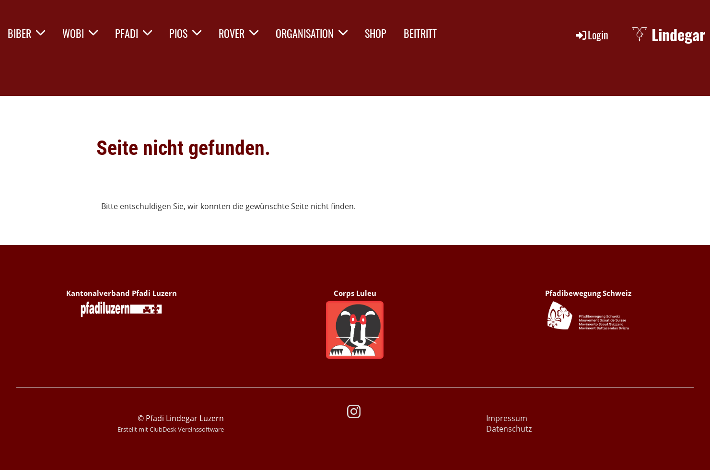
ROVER (238, 33)
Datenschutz (509, 428)
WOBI (80, 33)
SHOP (375, 33)
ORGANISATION (312, 33)
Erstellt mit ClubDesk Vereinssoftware (170, 429)
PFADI (133, 33)
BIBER (26, 33)
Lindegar (678, 35)
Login (591, 34)
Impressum (506, 418)
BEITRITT (420, 33)
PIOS (185, 33)
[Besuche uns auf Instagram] (354, 411)
